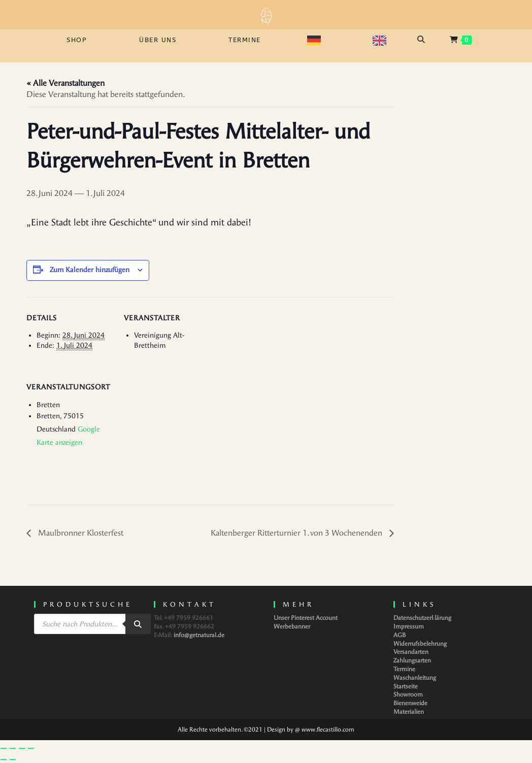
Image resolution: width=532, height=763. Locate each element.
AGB (399, 635)
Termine (404, 669)
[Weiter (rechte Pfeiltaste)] (12, 759)
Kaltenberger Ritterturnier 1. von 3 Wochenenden (297, 533)
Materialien (408, 711)
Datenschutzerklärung (422, 617)
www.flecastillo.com (328, 729)
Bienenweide (410, 703)
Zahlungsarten (412, 660)
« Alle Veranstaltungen (65, 83)
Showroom (408, 694)
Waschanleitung (414, 677)
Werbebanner (292, 626)
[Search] (138, 624)
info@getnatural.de (199, 635)
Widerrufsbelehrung (420, 643)
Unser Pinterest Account (306, 617)
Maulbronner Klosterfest (79, 533)
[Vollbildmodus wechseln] (12, 748)
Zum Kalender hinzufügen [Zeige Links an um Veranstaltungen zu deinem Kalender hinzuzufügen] (89, 270)
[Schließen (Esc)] (31, 748)
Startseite (405, 686)
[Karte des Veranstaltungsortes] (177, 435)
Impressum (408, 626)
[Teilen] (21, 748)
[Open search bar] (422, 40)
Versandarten (410, 651)
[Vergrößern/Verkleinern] (3, 748)
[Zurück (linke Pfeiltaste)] (3, 759)
